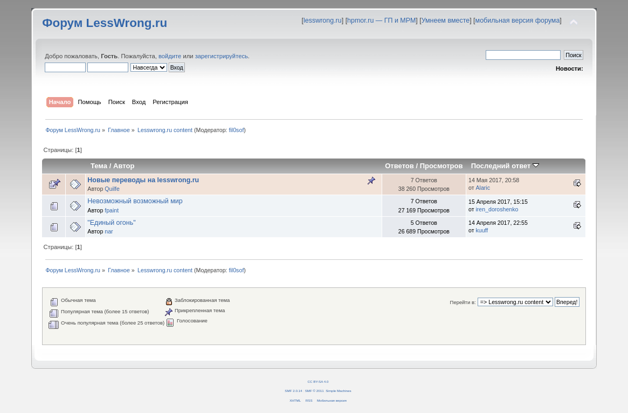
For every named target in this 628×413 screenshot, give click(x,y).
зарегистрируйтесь (221, 56)
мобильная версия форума (517, 20)
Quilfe (112, 188)
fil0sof (236, 130)
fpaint (112, 210)
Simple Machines (338, 391)
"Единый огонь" (111, 222)
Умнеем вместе (446, 20)
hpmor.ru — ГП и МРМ (381, 20)
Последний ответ (505, 166)
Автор (123, 166)
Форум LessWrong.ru (104, 23)
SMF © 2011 (314, 391)
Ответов (399, 166)
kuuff (481, 230)
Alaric (482, 187)
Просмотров (441, 166)
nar (109, 231)
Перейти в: (463, 302)
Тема (99, 166)
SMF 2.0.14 (293, 391)
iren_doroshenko (496, 209)
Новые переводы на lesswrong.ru (143, 180)
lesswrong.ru (322, 20)
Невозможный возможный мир (134, 201)
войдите (169, 56)
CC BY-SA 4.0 (318, 381)
